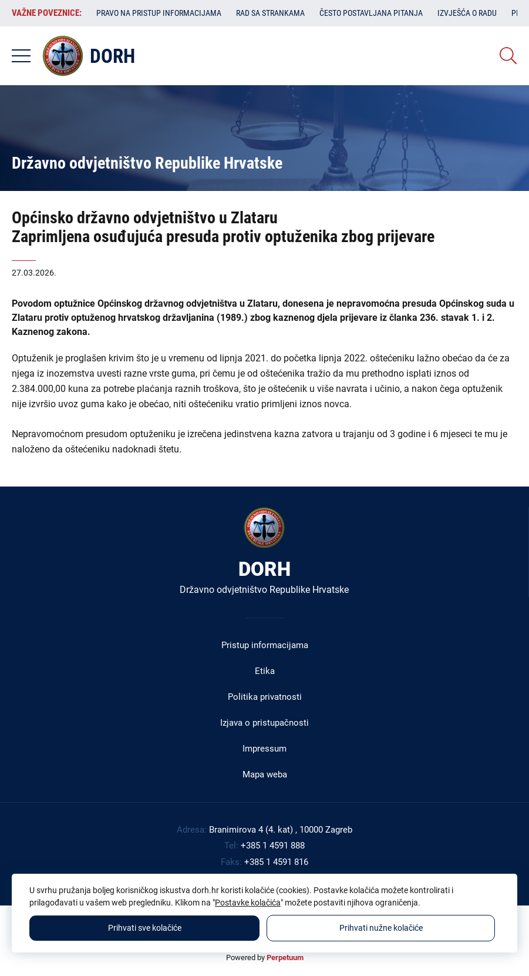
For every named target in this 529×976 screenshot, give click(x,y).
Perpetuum (285, 957)
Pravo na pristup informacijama (158, 13)
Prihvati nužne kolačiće (381, 928)
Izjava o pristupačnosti (264, 722)
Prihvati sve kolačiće (144, 928)
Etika (265, 671)
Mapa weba (264, 774)
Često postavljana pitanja (371, 13)
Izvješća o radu (467, 13)
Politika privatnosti (265, 697)
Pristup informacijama (264, 645)
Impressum (264, 748)
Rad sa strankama (270, 13)
